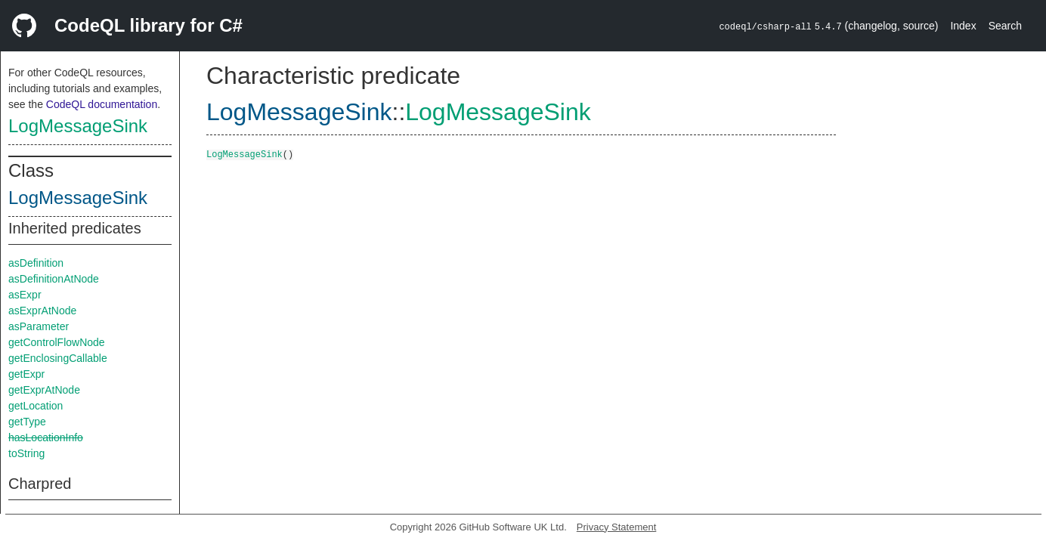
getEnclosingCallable (57, 358)
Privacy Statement (617, 527)
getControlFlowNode (56, 342)
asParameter (38, 326)
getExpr (26, 374)
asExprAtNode (42, 310)
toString (26, 453)
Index (963, 26)
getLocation (35, 406)
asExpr (25, 295)
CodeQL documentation (101, 104)
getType (27, 422)
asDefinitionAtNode (53, 279)
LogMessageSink (77, 126)
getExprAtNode (44, 390)
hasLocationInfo (45, 437)
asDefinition (35, 263)
